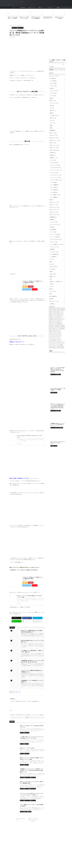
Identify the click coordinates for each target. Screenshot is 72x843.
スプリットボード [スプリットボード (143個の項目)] (52, 335)
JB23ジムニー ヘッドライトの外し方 (28, 751)
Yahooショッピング (27, 289)
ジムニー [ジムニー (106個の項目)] (58, 330)
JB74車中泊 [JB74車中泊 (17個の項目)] (57, 326)
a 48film (58, 7)
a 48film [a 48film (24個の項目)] (50, 309)
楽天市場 (31, 286)
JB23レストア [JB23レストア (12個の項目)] (59, 316)
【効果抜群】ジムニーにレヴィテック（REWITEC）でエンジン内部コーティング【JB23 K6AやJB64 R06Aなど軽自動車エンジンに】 (32, 775)
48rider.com (10, 5)
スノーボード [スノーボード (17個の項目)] (58, 333)
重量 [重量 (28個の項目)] (62, 347)
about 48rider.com (23, 7)
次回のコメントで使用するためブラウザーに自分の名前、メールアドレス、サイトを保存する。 (27, 716)
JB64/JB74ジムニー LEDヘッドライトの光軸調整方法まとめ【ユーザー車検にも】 (48, 18)
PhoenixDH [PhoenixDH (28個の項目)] (62, 328)
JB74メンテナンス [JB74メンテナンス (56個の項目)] (52, 323)
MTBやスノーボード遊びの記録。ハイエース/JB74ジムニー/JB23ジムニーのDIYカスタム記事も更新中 (36, 837)
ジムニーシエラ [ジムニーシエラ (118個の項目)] (52, 333)
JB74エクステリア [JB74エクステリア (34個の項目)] (52, 321)
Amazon (25, 286)
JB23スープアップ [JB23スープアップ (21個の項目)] (60, 314)
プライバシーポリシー (31, 835)
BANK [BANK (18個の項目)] (55, 309)
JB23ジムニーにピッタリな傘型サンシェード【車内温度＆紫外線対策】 (24, 18)
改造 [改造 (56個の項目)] (50, 347)
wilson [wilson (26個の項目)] (50, 330)
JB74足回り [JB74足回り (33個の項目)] (51, 326)
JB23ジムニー (40, 7)
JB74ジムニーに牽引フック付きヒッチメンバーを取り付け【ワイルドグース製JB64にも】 (13, 18)
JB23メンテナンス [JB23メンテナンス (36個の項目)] (52, 316)
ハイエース (49, 7)
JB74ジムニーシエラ (31, 7)
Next (64, 13)
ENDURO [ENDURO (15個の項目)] (62, 309)
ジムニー (19, 694)
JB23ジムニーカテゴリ (17, 612)
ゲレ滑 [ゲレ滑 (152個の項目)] (54, 330)
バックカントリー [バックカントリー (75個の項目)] (52, 342)
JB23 (11, 694)
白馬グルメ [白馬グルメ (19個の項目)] (54, 347)
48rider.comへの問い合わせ (40, 835)
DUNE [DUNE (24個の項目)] (58, 309)
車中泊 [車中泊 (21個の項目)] (59, 347)
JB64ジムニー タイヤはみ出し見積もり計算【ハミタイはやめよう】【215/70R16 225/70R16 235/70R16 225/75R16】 (56, 372)
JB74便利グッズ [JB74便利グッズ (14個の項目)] (59, 323)
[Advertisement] (57, 40)
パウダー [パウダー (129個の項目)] (58, 342)
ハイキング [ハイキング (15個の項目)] (59, 340)
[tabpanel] (12, 14)
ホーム (14, 7)
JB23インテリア (18, 692)
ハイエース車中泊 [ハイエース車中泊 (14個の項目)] (52, 340)
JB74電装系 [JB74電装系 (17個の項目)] (62, 326)
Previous (8, 13)
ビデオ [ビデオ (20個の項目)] (63, 342)
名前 (11, 711)
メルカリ (35, 289)
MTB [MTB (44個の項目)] (50, 328)
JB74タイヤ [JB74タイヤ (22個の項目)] (59, 321)
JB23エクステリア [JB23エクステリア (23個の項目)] (52, 314)
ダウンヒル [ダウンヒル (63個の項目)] (59, 335)
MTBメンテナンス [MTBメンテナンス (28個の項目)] (56, 328)
